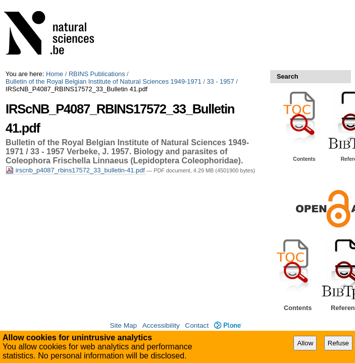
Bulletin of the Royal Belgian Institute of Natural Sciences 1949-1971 (103, 81)
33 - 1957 (220, 81)
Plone (228, 325)
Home (54, 74)
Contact (197, 325)
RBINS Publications (97, 74)
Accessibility (161, 325)
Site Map (123, 325)
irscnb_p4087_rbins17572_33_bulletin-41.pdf (76, 170)
